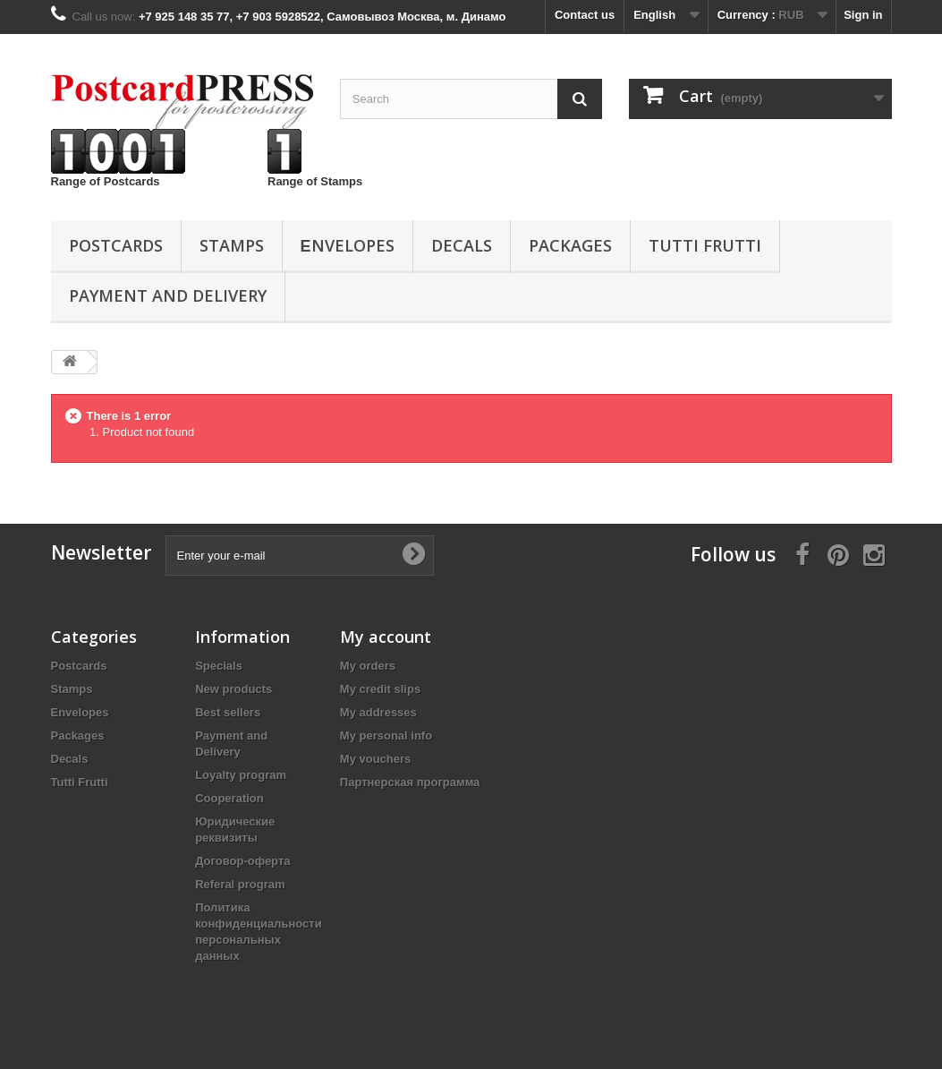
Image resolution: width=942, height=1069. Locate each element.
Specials (218, 665)
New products (233, 689)
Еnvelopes (348, 245)
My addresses (378, 712)
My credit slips (380, 689)
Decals (461, 245)
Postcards (116, 245)
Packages (570, 245)
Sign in (863, 14)
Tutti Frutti (705, 245)
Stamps (231, 245)
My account (385, 636)
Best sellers (227, 712)
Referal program (239, 884)
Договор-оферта (242, 861)
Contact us (585, 14)
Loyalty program (240, 775)
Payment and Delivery (168, 295)
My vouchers (375, 758)
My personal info (386, 735)
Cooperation (229, 798)
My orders (367, 665)
